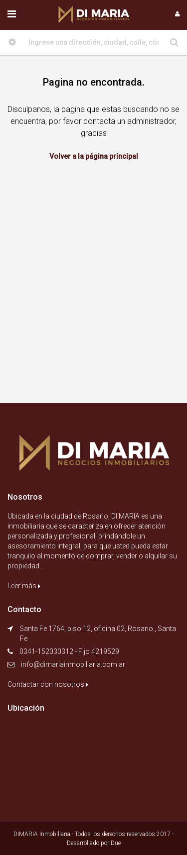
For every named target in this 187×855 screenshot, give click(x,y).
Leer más (23, 586)
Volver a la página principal (93, 156)
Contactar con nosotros (47, 684)
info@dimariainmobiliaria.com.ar (73, 664)
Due (116, 843)
